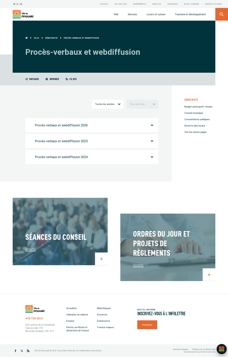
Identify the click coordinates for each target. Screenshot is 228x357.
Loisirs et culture (156, 14)
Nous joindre (191, 4)
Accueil (104, 4)
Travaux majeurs (105, 327)
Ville (116, 14)
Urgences (173, 4)
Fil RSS (71, 78)
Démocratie (51, 38)
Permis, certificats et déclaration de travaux (77, 329)
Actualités (121, 4)
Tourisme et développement (190, 14)
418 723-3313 (34, 318)
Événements (139, 4)
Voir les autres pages (195, 131)
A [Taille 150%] (21, 4)
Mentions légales (180, 349)
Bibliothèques (104, 308)
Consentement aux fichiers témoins (199, 352)
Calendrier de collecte (77, 314)
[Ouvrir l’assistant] (222, 349)
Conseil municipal (193, 112)
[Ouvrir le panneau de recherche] (221, 14)
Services (132, 14)
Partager (32, 78)
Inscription (147, 324)
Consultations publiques (197, 119)
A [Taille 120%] (18, 4)
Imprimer (52, 78)
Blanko (98, 350)
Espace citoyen (213, 4)
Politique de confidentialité (203, 349)
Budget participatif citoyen (198, 106)
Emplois (156, 4)
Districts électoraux (194, 125)
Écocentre (102, 314)
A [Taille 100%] (14, 4)
